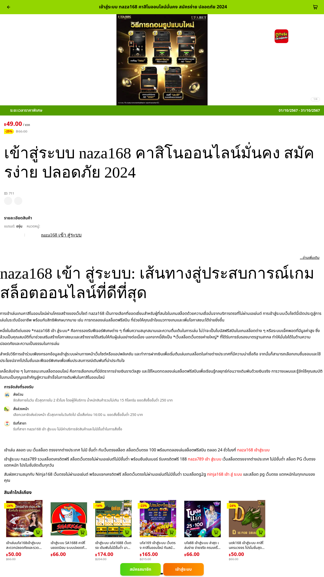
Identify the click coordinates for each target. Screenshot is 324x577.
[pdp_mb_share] (18, 201)
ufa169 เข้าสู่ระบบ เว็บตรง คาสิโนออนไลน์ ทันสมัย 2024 (157, 547)
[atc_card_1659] (171, 532)
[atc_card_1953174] (127, 532)
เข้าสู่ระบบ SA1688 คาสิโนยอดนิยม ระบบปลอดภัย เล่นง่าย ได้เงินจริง (68, 547)
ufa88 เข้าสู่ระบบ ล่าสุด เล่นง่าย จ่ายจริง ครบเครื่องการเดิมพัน (202, 547)
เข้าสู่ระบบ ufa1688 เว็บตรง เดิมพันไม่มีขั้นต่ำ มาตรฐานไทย (113, 547)
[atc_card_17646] (216, 532)
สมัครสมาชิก (140, 569)
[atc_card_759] (82, 532)
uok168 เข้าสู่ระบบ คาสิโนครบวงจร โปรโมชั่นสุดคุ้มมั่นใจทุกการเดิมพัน (246, 547)
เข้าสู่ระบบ (183, 569)
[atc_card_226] (38, 532)
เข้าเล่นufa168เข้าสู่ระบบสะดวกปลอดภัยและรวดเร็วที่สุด (24, 547)
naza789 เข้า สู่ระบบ (204, 459)
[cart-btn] (315, 7)
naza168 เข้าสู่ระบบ (253, 450)
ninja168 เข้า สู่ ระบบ (224, 474)
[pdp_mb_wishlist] (8, 201)
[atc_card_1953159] (260, 532)
